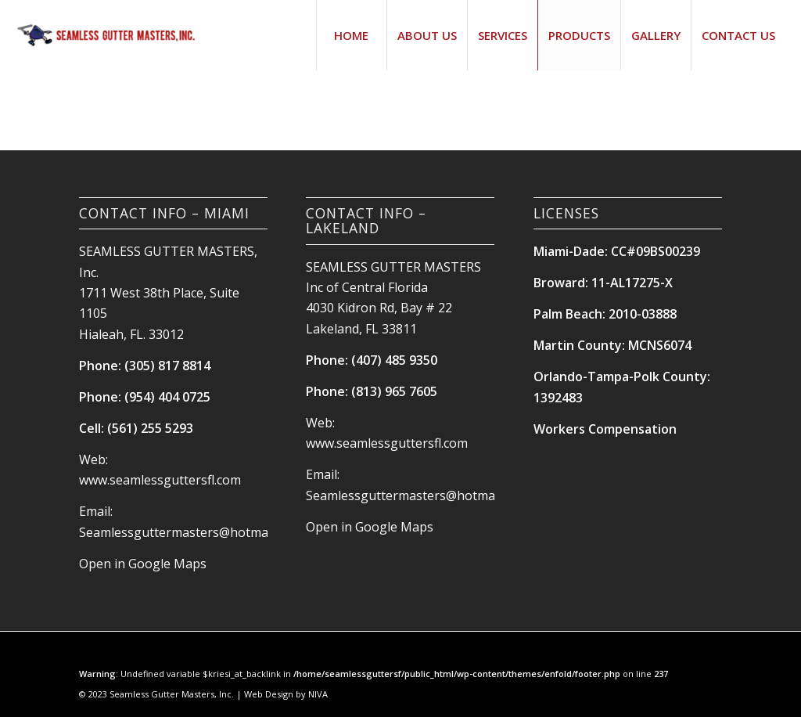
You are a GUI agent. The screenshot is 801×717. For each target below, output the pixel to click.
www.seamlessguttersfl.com (160, 479)
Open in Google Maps (143, 563)
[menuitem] (351, 35)
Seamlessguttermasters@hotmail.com (190, 532)
